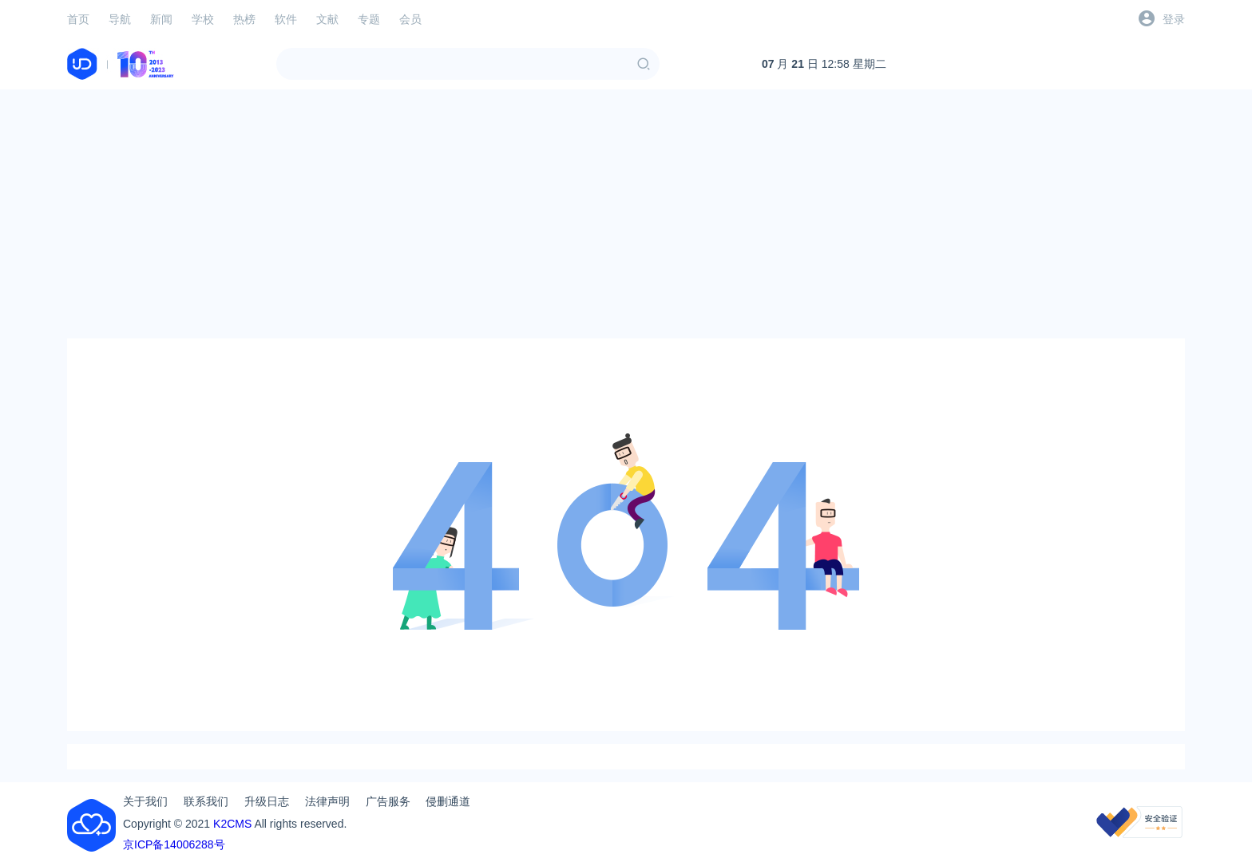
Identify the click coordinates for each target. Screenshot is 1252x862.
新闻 (161, 19)
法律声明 (327, 801)
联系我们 (206, 801)
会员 (410, 19)
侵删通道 (448, 801)
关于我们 (145, 801)
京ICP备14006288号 (174, 844)
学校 (203, 19)
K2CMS (232, 823)
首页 (78, 19)
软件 (286, 19)
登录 (1174, 19)
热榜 (244, 19)
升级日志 (266, 801)
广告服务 (388, 801)
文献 (327, 19)
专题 (369, 19)
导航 (120, 19)
